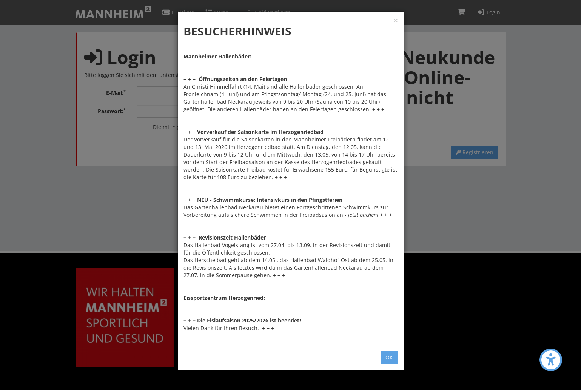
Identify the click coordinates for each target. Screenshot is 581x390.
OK (389, 357)
